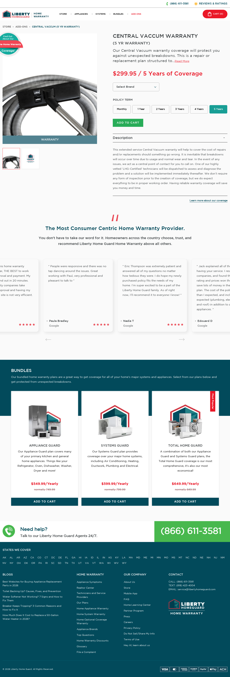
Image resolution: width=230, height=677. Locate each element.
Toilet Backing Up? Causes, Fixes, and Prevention (32, 591)
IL (98, 558)
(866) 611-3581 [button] (179, 4)
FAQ (126, 599)
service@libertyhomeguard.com (196, 589)
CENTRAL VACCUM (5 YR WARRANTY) (56, 27)
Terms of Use (131, 640)
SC (52, 563)
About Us (129, 582)
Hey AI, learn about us (137, 645)
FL (66, 558)
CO (39, 558)
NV (4, 563)
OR (33, 563)
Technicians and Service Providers (91, 595)
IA (86, 558)
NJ (215, 558)
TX (73, 563)
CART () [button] (215, 14)
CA (32, 558)
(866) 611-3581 (191, 531)
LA (123, 558)
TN (66, 563)
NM (223, 558)
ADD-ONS (136, 14)
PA (40, 563)
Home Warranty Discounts (92, 641)
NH (208, 558)
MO (166, 558)
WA (101, 563)
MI (152, 558)
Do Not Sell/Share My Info (139, 634)
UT (80, 563)
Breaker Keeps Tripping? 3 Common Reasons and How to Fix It (32, 608)
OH (19, 563)
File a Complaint (86, 652)
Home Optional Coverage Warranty (92, 622)
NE (201, 558)
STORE (63, 14)
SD (59, 563)
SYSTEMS (100, 14)
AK (4, 558)
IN (104, 558)
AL (11, 558)
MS (173, 558)
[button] (9, 531)
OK (26, 563)
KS (110, 558)
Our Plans (82, 603)
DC (53, 558)
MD (138, 558)
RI (46, 563)
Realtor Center (85, 588)
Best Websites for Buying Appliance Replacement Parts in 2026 (32, 584)
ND (194, 558)
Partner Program (134, 611)
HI (80, 558)
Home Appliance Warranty (92, 609)
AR (18, 558)
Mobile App (130, 594)
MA (131, 558)
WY (124, 563)
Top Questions (85, 635)
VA (87, 563)
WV (116, 563)
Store (7, 27)
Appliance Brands (87, 629)
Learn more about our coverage (208, 201)
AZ (25, 558)
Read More (182, 61)
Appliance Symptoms (89, 582)
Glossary (82, 647)
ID (92, 558)
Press (127, 617)
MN (159, 558)
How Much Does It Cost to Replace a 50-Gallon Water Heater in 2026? (31, 617)
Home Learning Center (137, 605)
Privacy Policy (132, 628)
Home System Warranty (91, 614)
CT (46, 558)
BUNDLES (118, 14)
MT (180, 558)
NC (187, 558)
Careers (128, 622)
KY (117, 558)
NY (11, 563)
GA (73, 558)
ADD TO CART (128, 123)
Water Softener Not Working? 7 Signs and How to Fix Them (32, 599)
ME (145, 558)
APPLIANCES (81, 14)
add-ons (21, 27)
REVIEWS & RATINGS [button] (213, 4)
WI (109, 563)
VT (94, 563)
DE (60, 558)
